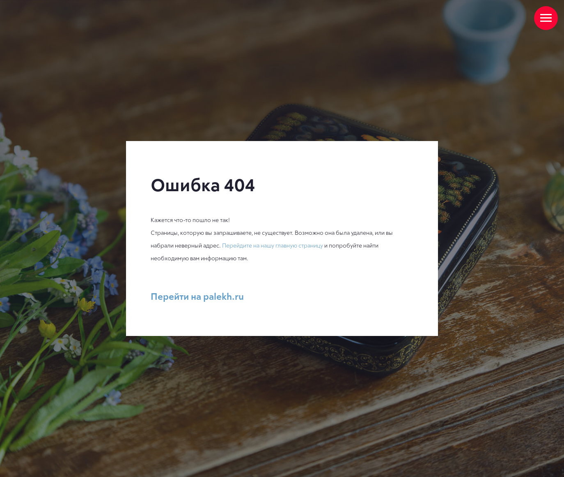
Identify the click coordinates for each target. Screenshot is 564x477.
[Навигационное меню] (546, 18)
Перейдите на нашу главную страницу (272, 245)
